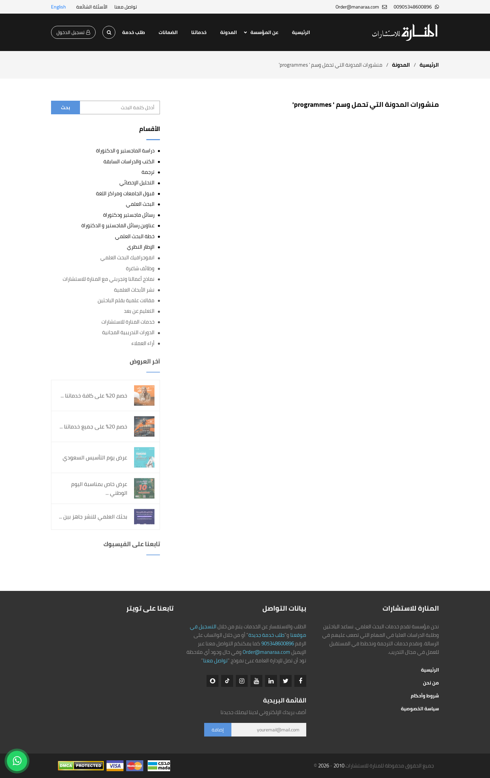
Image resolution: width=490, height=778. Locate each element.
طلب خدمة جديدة (266, 635)
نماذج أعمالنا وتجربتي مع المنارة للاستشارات (108, 279)
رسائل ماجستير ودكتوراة (128, 215)
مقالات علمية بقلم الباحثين (126, 300)
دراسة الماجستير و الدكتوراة (125, 150)
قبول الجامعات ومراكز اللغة (125, 193)
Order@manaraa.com (266, 652)
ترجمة (148, 172)
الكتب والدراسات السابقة (128, 161)
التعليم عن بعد (139, 311)
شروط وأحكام (425, 695)
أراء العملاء (142, 343)
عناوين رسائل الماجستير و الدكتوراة (117, 225)
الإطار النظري (140, 247)
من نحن (431, 682)
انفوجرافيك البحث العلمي (127, 258)
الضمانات (168, 32)
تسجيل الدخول (73, 32)
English (58, 6)
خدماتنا (199, 32)
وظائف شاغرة (140, 269)
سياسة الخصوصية (420, 708)
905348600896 (277, 643)
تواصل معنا (125, 6)
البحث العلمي (140, 204)
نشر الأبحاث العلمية (134, 290)
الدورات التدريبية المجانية (128, 332)
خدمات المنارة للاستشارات (127, 322)
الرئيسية (301, 32)
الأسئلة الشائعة (92, 6)
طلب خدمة (133, 32)
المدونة (228, 32)
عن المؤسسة (264, 32)
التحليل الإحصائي (136, 182)
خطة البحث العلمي (134, 236)
